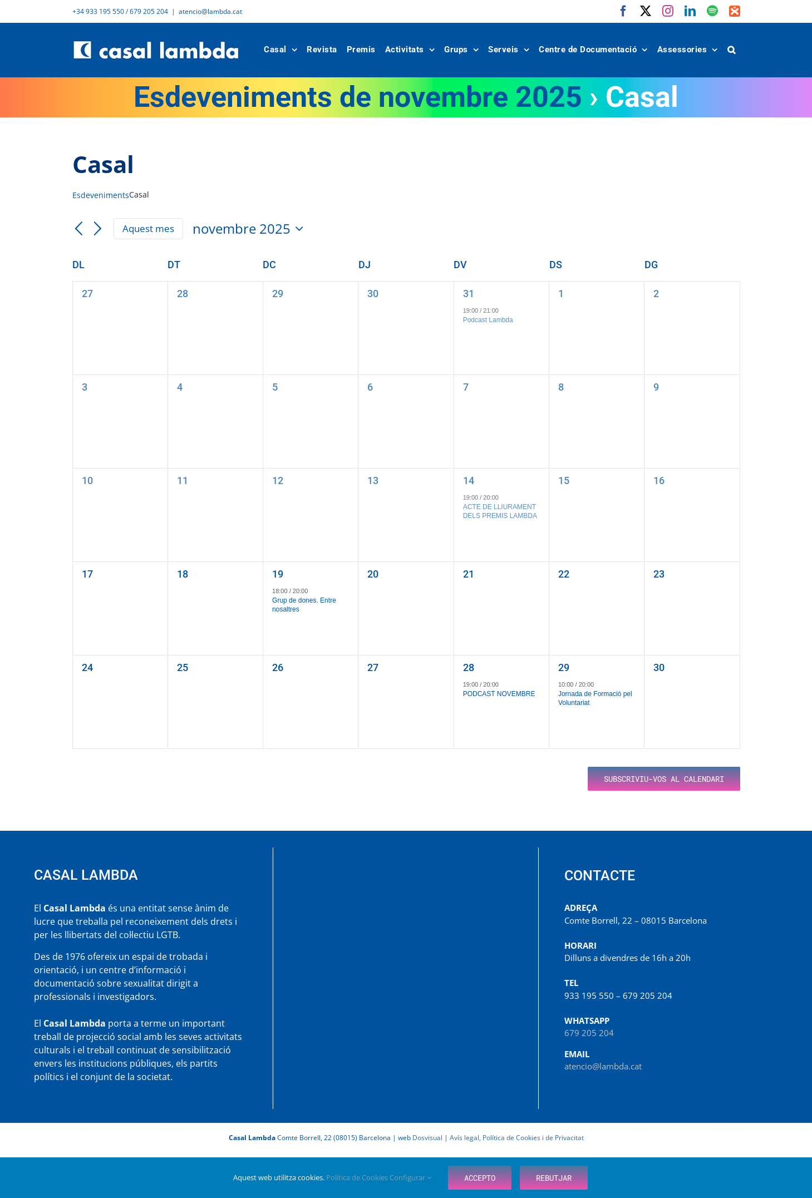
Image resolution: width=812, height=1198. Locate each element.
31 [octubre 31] (468, 293)
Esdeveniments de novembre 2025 (358, 97)
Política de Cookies (358, 1177)
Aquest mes (148, 228)
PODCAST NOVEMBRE (499, 694)
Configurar (410, 1177)
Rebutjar (554, 1177)
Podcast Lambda (488, 320)
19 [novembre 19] (277, 574)
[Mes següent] (97, 229)
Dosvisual (427, 1137)
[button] (731, 50)
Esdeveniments (100, 195)
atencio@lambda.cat (210, 11)
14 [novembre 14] (468, 480)
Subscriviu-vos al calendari (664, 778)
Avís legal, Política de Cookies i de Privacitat (517, 1137)
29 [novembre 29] (563, 667)
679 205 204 (589, 1032)
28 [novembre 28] (468, 667)
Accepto (479, 1177)
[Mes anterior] (79, 229)
